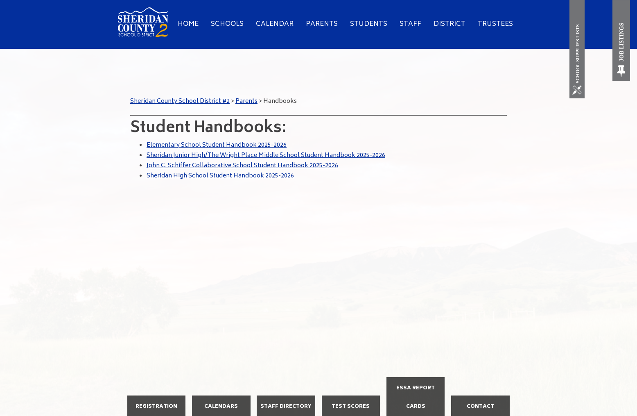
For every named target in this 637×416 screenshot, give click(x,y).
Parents (322, 24)
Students (368, 24)
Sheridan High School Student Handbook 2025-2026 (220, 176)
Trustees (495, 24)
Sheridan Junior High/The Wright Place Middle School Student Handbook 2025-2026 (266, 155)
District (449, 24)
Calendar (275, 24)
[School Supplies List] (578, 49)
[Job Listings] (621, 40)
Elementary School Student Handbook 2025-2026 (217, 145)
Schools (227, 24)
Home (188, 24)
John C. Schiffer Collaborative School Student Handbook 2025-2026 (242, 166)
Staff (410, 24)
